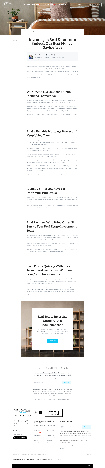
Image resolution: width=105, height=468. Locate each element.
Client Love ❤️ (50, 4)
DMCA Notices (50, 435)
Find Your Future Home (39, 425)
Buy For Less (37, 428)
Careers (49, 443)
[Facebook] (13, 431)
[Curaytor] (20, 439)
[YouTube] (16, 431)
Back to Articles (33, 32)
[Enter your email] (48, 383)
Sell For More (37, 430)
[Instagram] (19, 431)
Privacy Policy (50, 433)
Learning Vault (50, 428)
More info (71, 465)
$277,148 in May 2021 (51, 69)
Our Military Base (65, 4)
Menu (80, 5)
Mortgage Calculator (51, 438)
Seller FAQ (36, 443)
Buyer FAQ (36, 440)
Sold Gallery (50, 440)
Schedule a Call (50, 430)
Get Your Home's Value (39, 438)
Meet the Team (37, 435)
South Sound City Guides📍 (30, 4)
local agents (37, 106)
